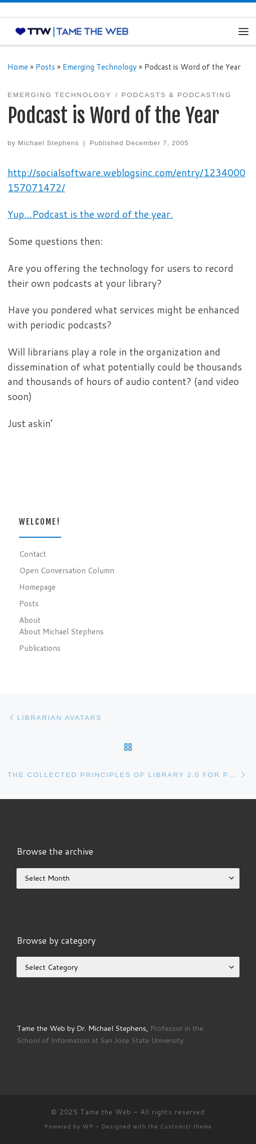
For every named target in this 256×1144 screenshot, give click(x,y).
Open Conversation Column (66, 570)
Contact (32, 553)
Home (18, 66)
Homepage (37, 586)
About (30, 619)
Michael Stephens (48, 143)
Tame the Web (105, 1111)
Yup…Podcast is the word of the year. (90, 214)
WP (88, 1126)
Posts (45, 66)
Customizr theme (186, 1126)
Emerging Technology (100, 66)
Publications (40, 647)
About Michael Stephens (61, 631)
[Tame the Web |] (72, 31)
